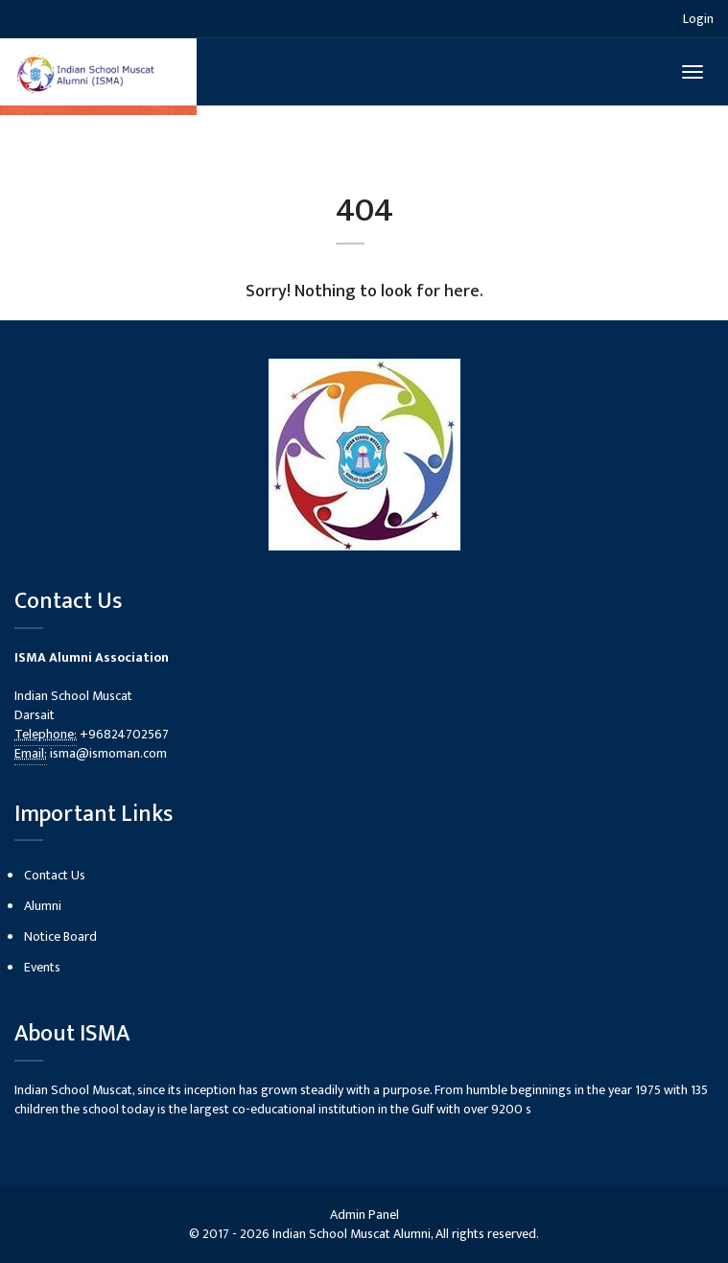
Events (42, 967)
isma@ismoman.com (108, 753)
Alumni (42, 906)
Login (698, 19)
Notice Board (60, 936)
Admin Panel (364, 1215)
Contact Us (54, 875)
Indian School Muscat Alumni (351, 1234)
